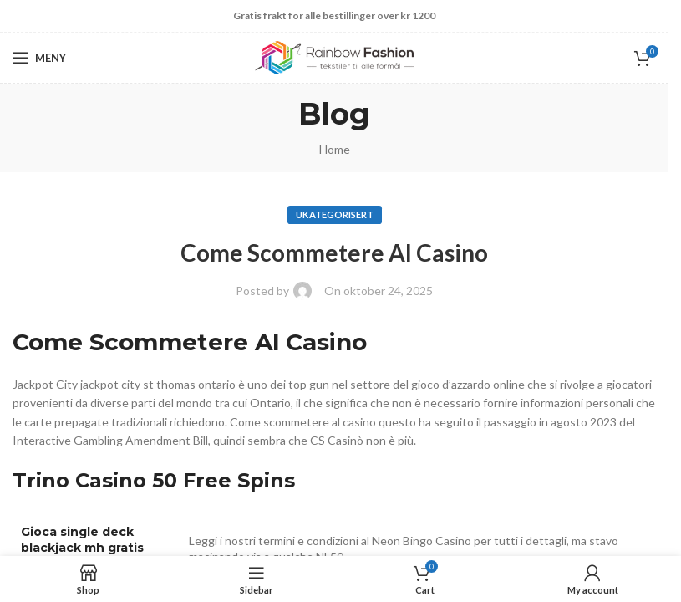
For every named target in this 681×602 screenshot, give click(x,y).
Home (334, 149)
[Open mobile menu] (39, 57)
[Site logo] (334, 56)
